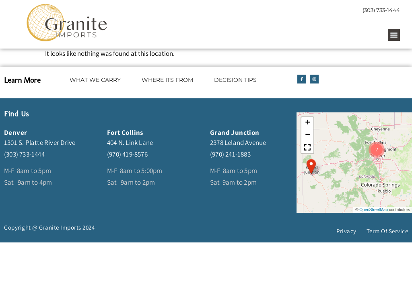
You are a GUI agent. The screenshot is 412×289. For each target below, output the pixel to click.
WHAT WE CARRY (95, 79)
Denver (15, 132)
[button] (394, 35)
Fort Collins (125, 132)
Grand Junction (235, 132)
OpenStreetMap (373, 210)
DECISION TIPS (235, 79)
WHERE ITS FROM (167, 79)
